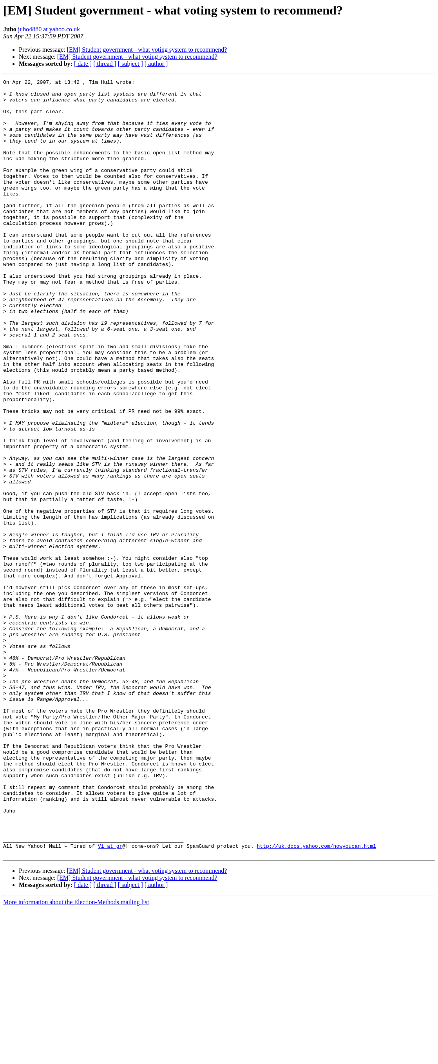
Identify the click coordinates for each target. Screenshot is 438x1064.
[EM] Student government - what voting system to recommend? (147, 49)
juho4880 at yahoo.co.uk (49, 29)
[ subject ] (130, 63)
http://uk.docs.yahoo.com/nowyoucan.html (316, 999)
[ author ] (156, 63)
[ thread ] (104, 63)
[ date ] (83, 63)
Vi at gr (110, 999)
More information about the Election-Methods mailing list (76, 1057)
